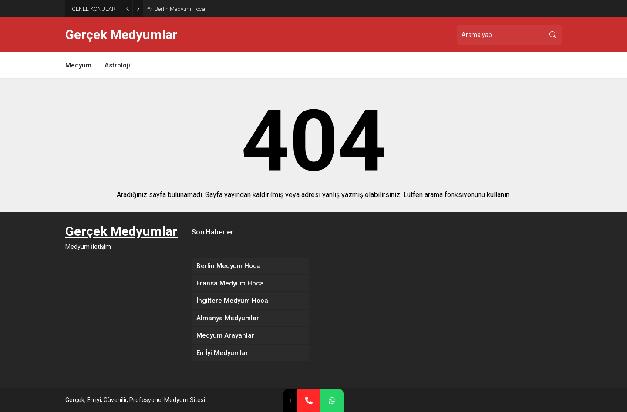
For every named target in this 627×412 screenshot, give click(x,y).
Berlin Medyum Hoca (180, 9)
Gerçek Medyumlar (121, 34)
